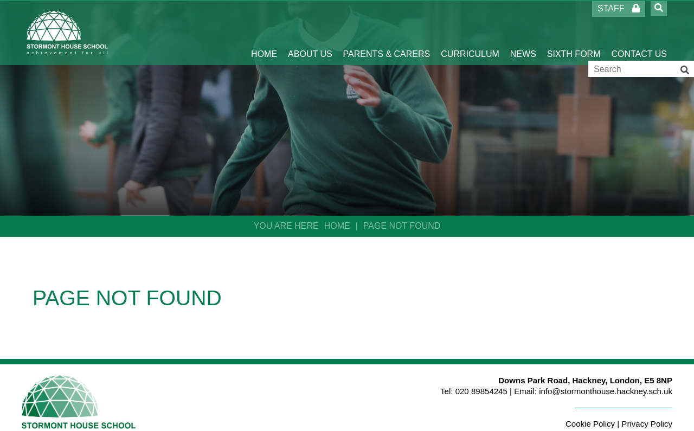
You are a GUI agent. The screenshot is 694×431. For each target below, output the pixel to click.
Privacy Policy (646, 423)
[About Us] (310, 32)
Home (337, 225)
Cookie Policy (590, 423)
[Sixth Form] (574, 32)
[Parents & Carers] (387, 32)
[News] (523, 32)
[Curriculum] (470, 32)
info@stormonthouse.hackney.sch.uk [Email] (605, 391)
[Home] (67, 32)
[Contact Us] (639, 32)
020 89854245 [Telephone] (481, 391)
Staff (618, 8)
